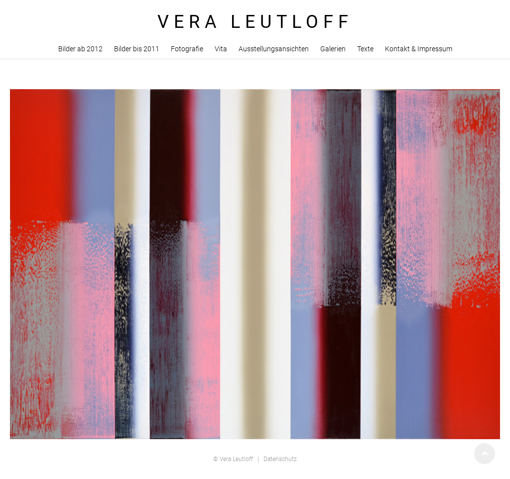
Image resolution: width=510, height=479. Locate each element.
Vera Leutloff (236, 459)
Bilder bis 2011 (136, 49)
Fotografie (187, 49)
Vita (221, 49)
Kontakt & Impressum (418, 49)
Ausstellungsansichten (274, 49)
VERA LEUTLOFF (255, 21)
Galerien (333, 49)
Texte (365, 49)
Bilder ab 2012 (80, 49)
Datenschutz (280, 459)
